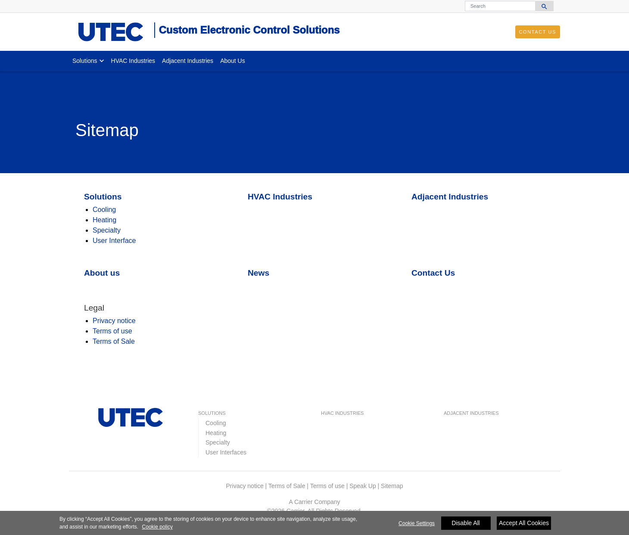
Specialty (107, 230)
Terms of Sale (114, 341)
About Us (232, 60)
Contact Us (433, 272)
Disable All (466, 524)
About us (102, 272)
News (258, 272)
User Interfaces (226, 452)
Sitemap (392, 485)
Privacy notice (114, 320)
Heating (104, 220)
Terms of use (112, 331)
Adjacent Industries (187, 60)
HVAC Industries (133, 60)
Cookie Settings (417, 525)
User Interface (114, 240)
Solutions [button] (84, 60)
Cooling (104, 209)
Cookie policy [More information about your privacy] (157, 529)
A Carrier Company (314, 501)
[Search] (500, 6)
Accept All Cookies (524, 524)
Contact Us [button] (538, 31)
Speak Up (362, 485)
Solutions (102, 196)
